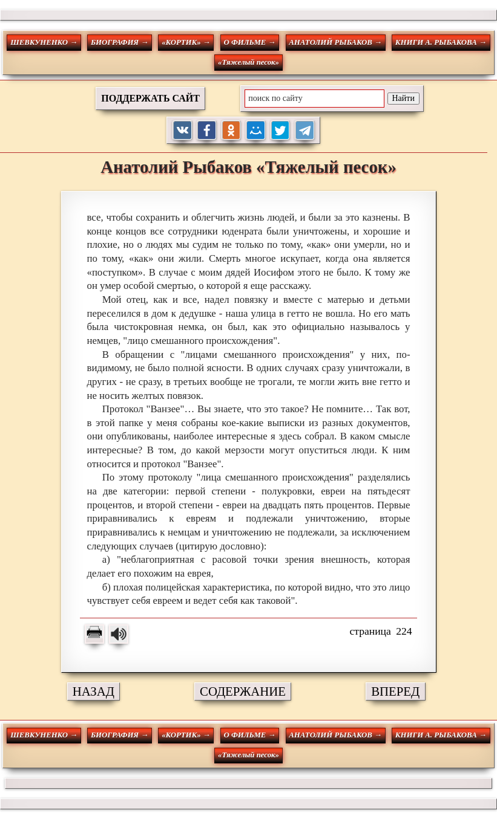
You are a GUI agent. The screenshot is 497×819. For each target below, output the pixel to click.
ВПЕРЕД (395, 691)
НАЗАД (93, 691)
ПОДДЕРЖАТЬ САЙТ (150, 98)
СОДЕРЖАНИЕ (243, 691)
